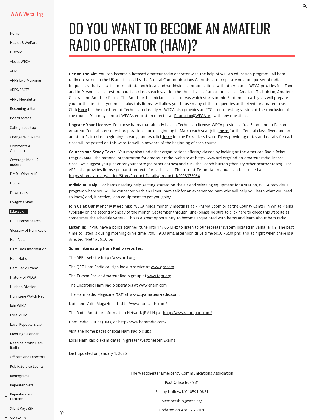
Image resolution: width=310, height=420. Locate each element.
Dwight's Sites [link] (21, 202)
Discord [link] (16, 52)
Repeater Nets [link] (21, 385)
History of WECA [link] (23, 277)
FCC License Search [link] (25, 221)
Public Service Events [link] (26, 366)
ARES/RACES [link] (20, 89)
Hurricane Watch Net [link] (27, 296)
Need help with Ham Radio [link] (26, 345)
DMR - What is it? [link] (23, 173)
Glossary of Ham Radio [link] (28, 230)
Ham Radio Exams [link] (24, 268)
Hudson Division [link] (23, 286)
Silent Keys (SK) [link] (22, 408)
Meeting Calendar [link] (24, 334)
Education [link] (18, 211)
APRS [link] (14, 71)
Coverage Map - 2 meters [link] (24, 162)
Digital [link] (15, 183)
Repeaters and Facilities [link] (21, 396)
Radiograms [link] (19, 376)
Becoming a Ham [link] (23, 108)
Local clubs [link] (19, 315)
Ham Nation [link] (19, 258)
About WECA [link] (20, 61)
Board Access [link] (20, 118)
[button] (305, 6)
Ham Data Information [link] (28, 249)
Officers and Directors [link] (27, 357)
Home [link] (15, 33)
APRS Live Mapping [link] (25, 80)
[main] (182, 38)
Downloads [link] (19, 192)
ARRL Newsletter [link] (23, 99)
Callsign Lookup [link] (23, 127)
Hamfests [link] (17, 239)
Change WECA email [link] (26, 137)
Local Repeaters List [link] (26, 324)
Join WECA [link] (18, 305)
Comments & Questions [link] (20, 148)
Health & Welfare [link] (23, 42)
